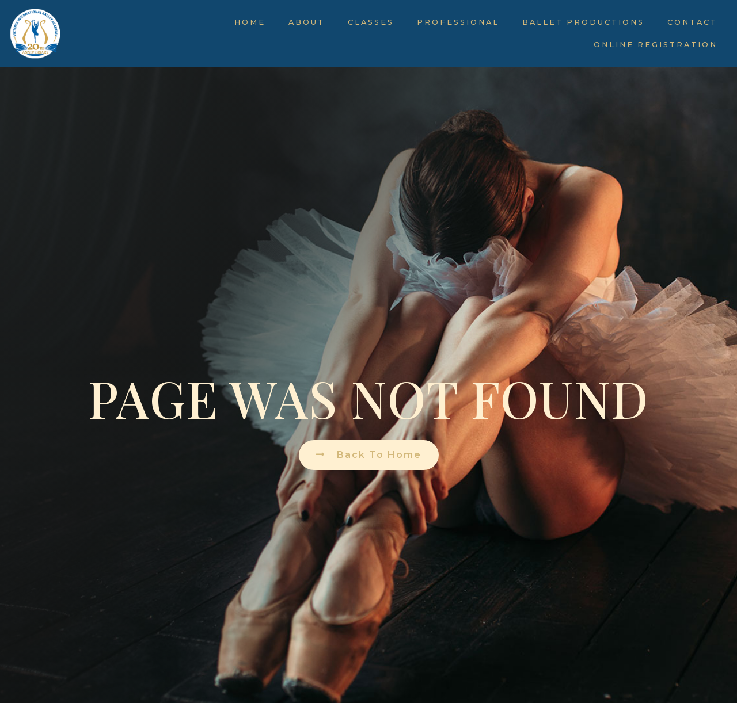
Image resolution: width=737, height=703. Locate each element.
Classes (371, 22)
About (306, 22)
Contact (692, 22)
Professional (458, 22)
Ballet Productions (583, 22)
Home (249, 22)
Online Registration (655, 44)
